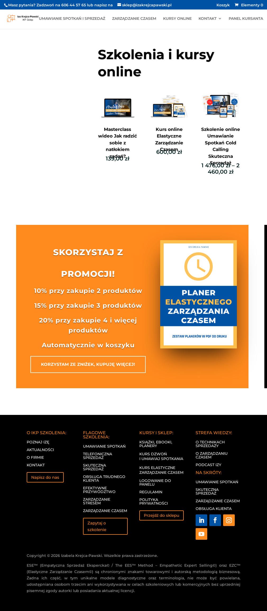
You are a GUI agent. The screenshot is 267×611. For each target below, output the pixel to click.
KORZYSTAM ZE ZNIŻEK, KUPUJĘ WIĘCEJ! (88, 364)
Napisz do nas (45, 477)
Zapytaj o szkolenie (97, 526)
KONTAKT (208, 19)
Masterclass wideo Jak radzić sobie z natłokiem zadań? (117, 143)
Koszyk (223, 5)
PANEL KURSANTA (246, 19)
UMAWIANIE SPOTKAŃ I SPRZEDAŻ (72, 19)
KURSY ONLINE (177, 19)
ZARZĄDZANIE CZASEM (134, 19)
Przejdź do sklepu (161, 515)
